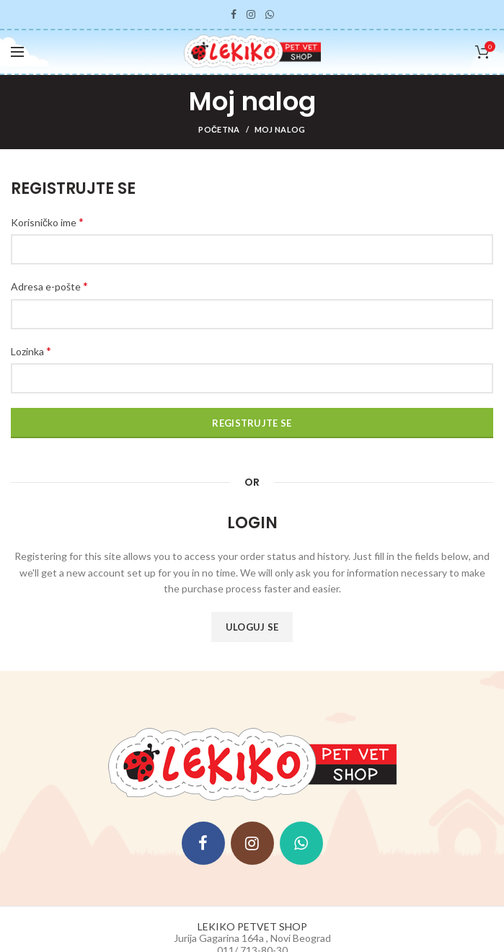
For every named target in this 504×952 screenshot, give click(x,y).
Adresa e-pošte (49, 286)
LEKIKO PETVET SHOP (252, 926)
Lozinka (31, 350)
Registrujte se (251, 423)
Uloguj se (252, 627)
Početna (218, 129)
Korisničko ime (47, 221)
